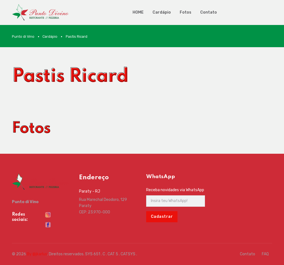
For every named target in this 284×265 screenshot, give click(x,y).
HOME (138, 12)
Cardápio (162, 12)
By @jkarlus (37, 254)
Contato (208, 12)
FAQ (265, 254)
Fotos (185, 12)
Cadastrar (162, 216)
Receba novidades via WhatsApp (175, 190)
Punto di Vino (23, 36)
